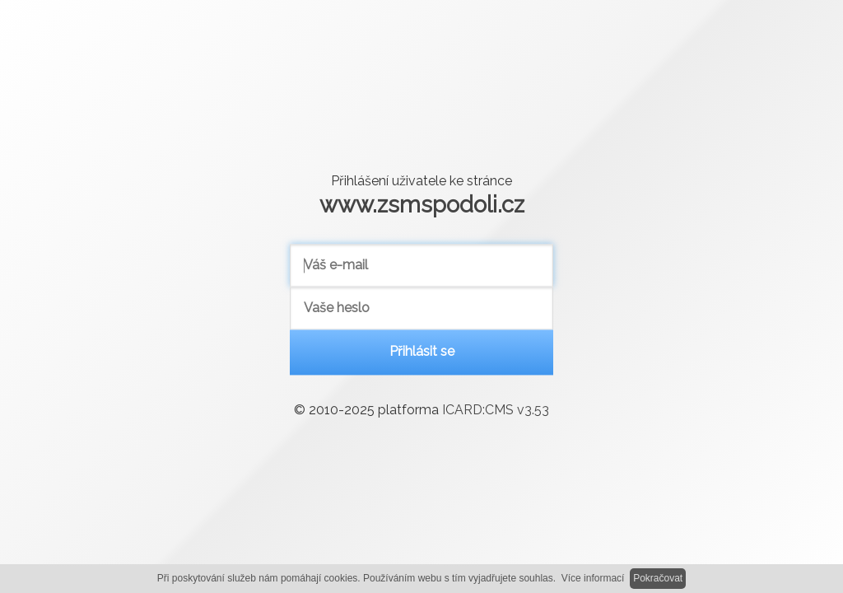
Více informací (593, 578)
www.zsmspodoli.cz (421, 204)
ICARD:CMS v (495, 410)
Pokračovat (657, 578)
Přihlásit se (421, 352)
